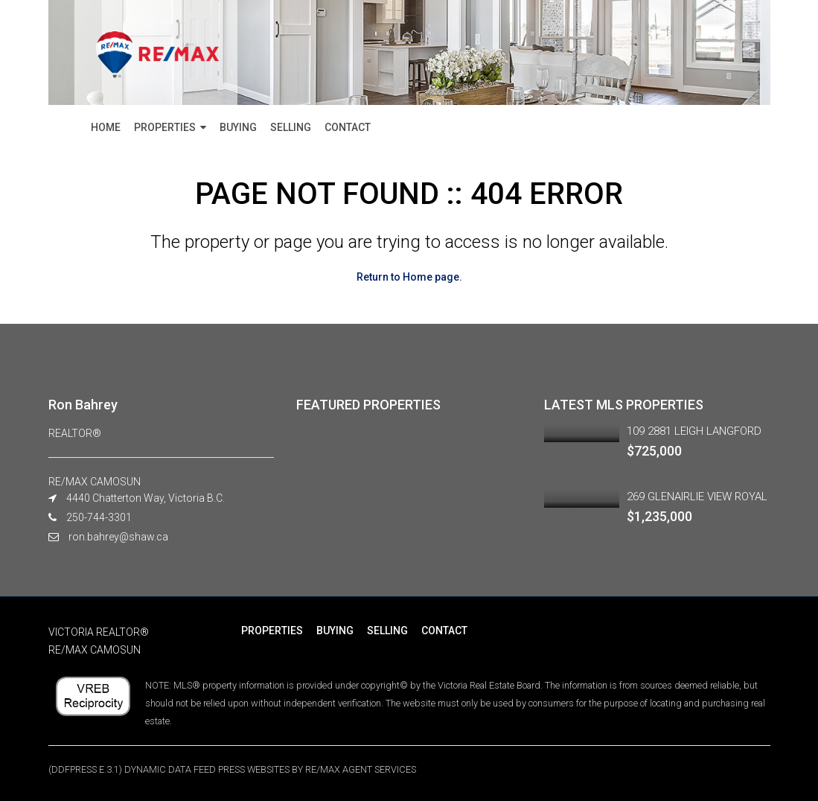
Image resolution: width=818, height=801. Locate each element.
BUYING (238, 127)
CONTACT (348, 127)
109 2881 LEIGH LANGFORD (694, 431)
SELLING (290, 127)
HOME (106, 127)
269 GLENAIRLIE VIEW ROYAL (697, 496)
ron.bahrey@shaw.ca (118, 537)
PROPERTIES (165, 127)
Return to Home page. (409, 277)
